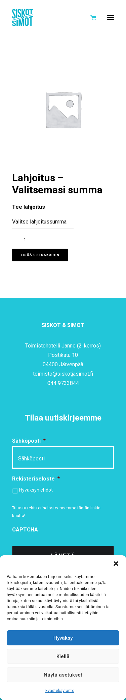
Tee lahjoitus (28, 207)
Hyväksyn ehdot (36, 490)
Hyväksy (63, 638)
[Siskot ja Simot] (22, 17)
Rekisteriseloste (36, 478)
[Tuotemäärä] (27, 239)
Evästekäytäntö (59, 690)
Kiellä (63, 656)
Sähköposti (29, 441)
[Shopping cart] (90, 17)
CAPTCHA (25, 529)
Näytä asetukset (63, 675)
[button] (116, 563)
